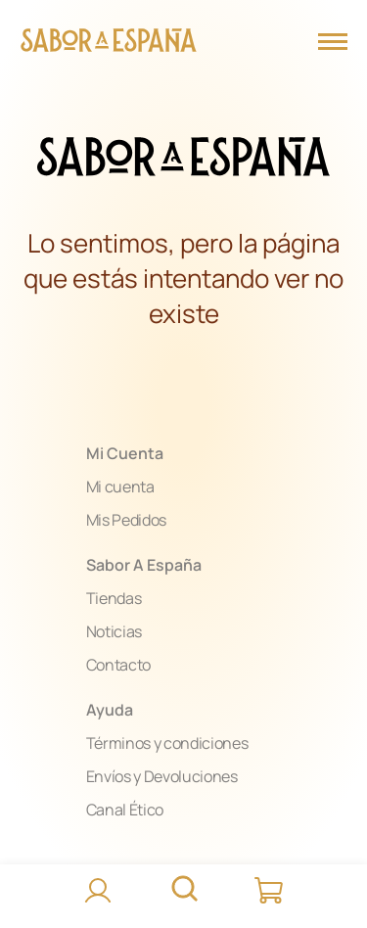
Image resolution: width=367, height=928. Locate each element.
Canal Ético (124, 809)
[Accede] (98, 890)
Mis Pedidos (126, 520)
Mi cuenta (120, 486)
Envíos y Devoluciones (162, 776)
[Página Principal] (109, 42)
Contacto (118, 664)
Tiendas (114, 598)
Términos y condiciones (167, 743)
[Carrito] (270, 890)
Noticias (114, 631)
